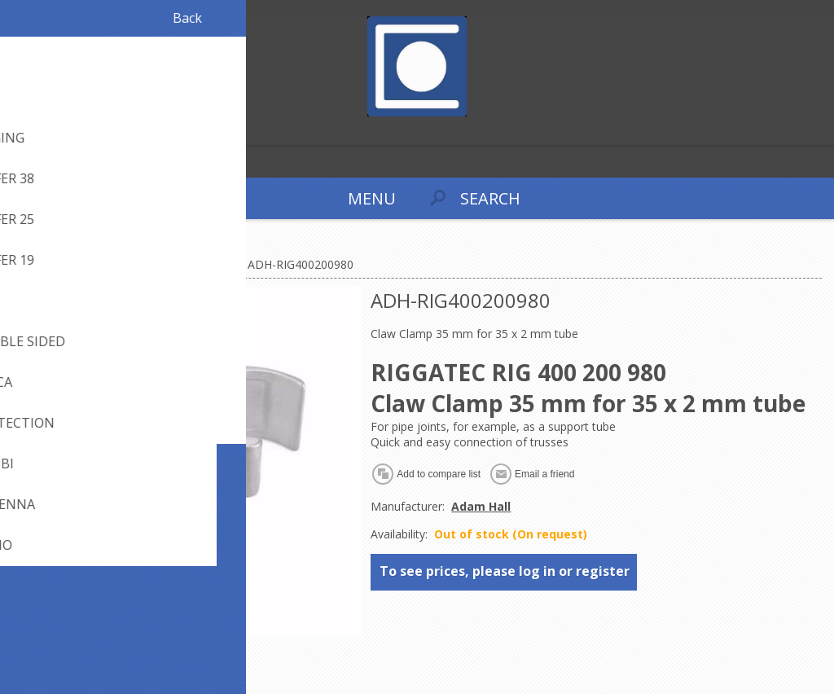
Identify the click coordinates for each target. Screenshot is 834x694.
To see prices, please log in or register (505, 571)
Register (16, 130)
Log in (47, 130)
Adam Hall (481, 506)
